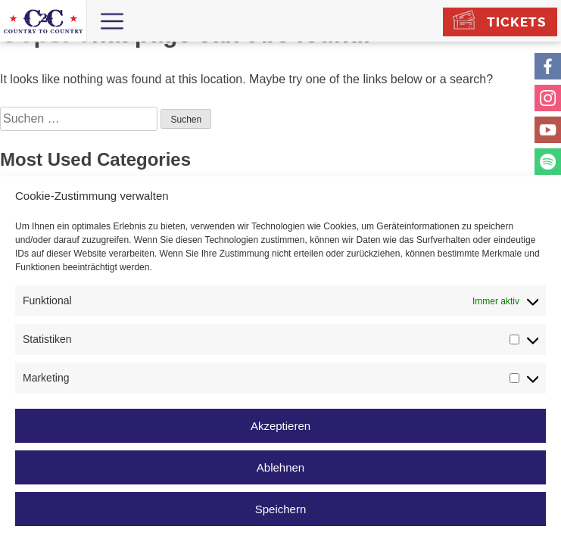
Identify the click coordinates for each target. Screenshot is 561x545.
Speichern (281, 509)
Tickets (516, 22)
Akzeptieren (280, 425)
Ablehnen (280, 467)
